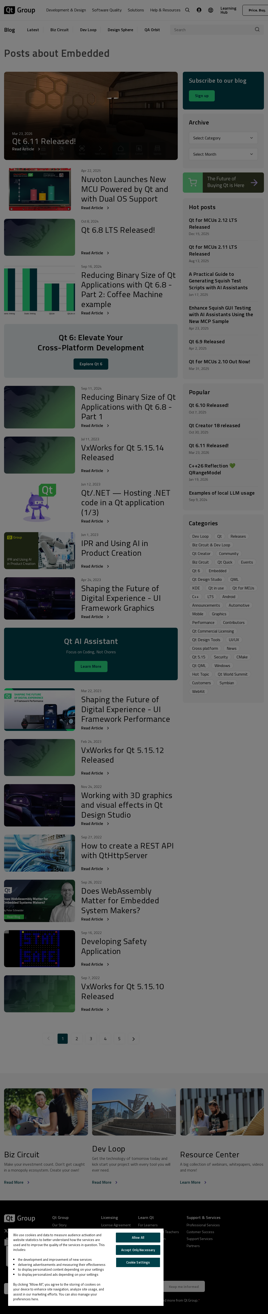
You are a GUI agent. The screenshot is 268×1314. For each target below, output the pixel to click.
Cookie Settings (138, 1262)
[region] (86, 1267)
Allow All (138, 1237)
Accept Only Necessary (138, 1249)
